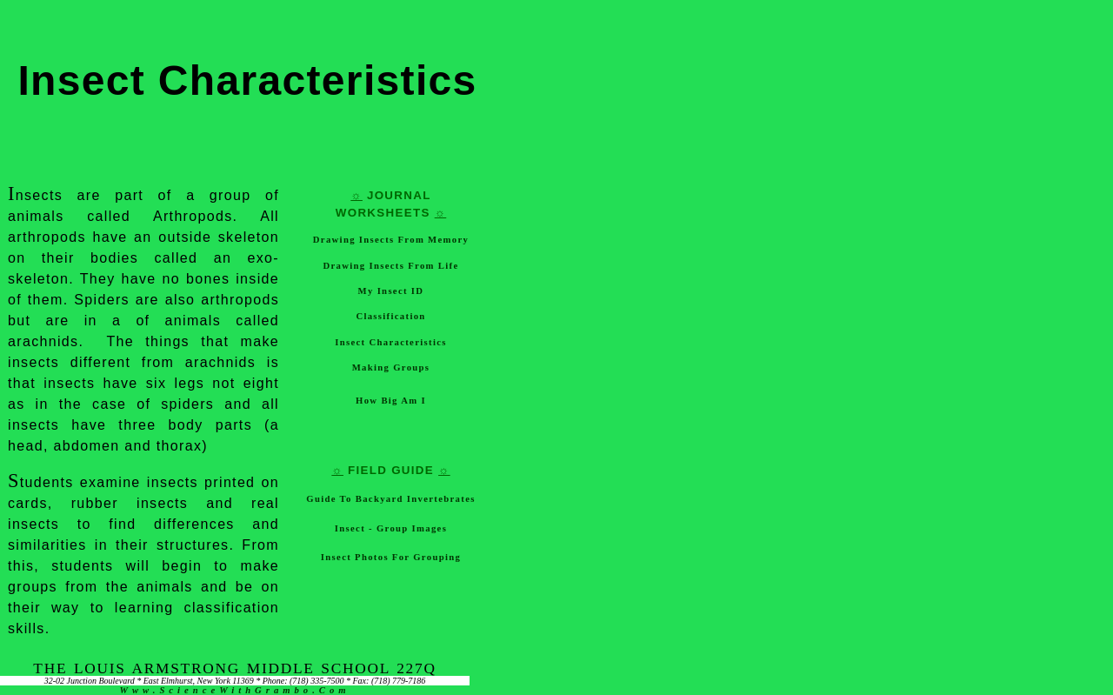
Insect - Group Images (391, 528)
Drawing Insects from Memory (391, 239)
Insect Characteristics (390, 342)
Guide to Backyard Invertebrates (390, 499)
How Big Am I (391, 400)
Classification (390, 316)
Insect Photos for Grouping (391, 557)
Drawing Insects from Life (391, 266)
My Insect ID (391, 291)
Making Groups (391, 367)
